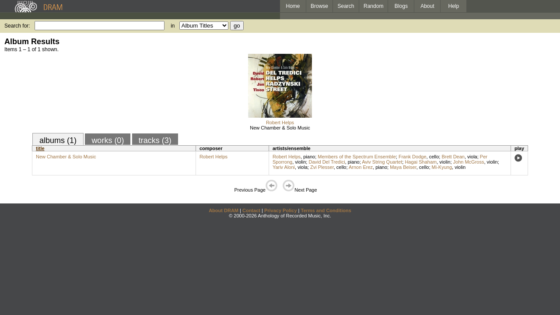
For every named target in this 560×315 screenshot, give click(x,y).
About (427, 6)
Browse (319, 6)
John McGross (468, 161)
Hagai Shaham (421, 161)
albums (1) (58, 140)
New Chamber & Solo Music (280, 127)
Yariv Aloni (284, 167)
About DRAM (223, 210)
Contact (251, 210)
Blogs (401, 6)
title (40, 148)
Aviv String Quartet (382, 161)
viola (472, 156)
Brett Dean (453, 156)
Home (293, 6)
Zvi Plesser (322, 167)
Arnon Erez (361, 167)
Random (373, 6)
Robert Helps (280, 122)
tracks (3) (155, 140)
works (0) (107, 140)
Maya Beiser (403, 167)
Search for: (17, 26)
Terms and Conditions (326, 210)
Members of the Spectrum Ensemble (357, 156)
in (173, 26)
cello (434, 156)
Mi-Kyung (442, 167)
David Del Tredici (326, 161)
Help (453, 6)
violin (300, 161)
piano (309, 156)
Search (346, 6)
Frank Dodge (413, 156)
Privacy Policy (280, 210)
